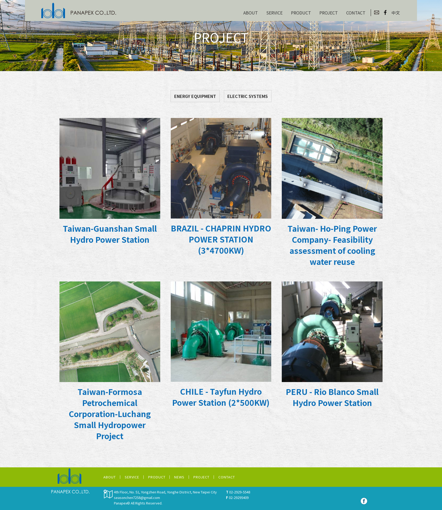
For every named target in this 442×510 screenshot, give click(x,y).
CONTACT (355, 12)
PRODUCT (301, 12)
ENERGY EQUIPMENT (195, 96)
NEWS (179, 476)
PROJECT (328, 12)
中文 (395, 12)
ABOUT (250, 12)
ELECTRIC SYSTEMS (247, 96)
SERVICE (274, 12)
